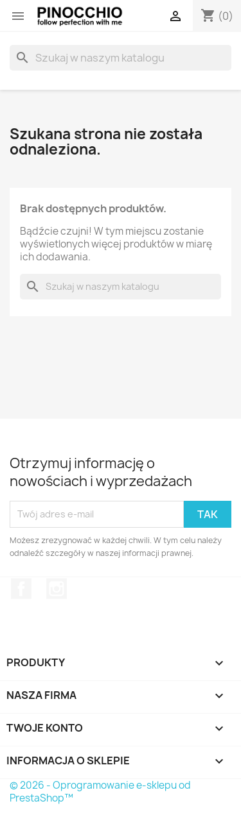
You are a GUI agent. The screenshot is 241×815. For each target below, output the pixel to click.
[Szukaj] (120, 58)
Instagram (56, 588)
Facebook (21, 588)
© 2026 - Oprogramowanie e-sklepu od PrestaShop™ (100, 791)
